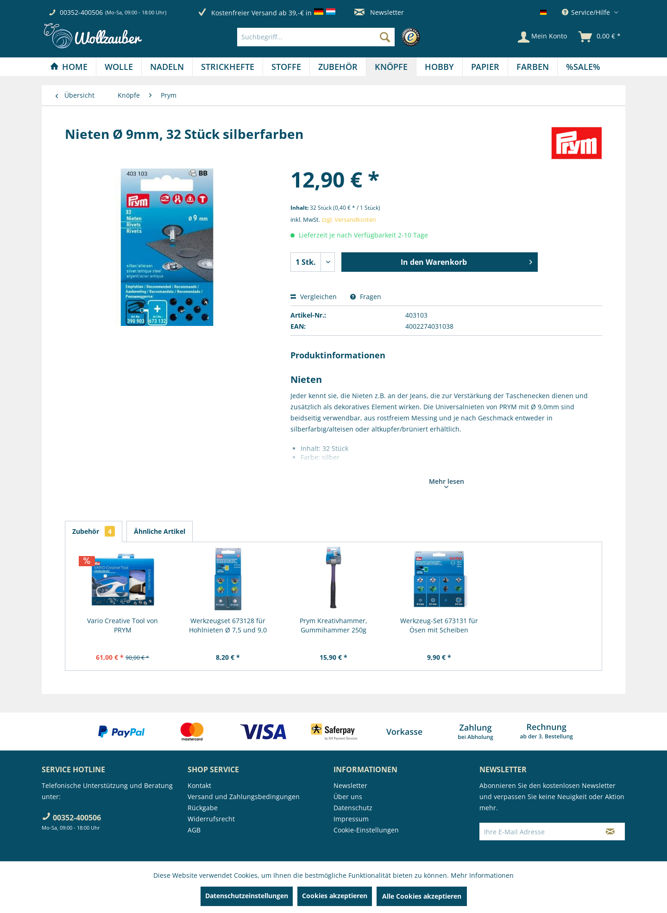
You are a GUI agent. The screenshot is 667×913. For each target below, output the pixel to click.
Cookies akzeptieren (334, 895)
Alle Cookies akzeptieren (421, 896)
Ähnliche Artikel (159, 531)
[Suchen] (385, 37)
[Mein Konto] (542, 37)
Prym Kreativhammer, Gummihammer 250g (333, 625)
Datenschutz (353, 807)
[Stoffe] (286, 66)
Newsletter (379, 12)
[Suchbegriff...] (316, 37)
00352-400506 (81, 12)
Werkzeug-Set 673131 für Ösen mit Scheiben (439, 625)
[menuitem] (331, 37)
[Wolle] (118, 66)
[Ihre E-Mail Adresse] (537, 831)
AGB (194, 829)
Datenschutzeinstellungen (246, 895)
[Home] (69, 66)
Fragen (365, 296)
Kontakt (199, 785)
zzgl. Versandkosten (348, 219)
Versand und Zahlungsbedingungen (244, 796)
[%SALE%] (583, 66)
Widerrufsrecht (211, 818)
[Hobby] (439, 66)
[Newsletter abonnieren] (610, 831)
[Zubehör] (338, 66)
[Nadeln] (167, 66)
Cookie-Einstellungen (366, 829)
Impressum (351, 818)
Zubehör (93, 531)
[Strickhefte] (228, 66)
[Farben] (532, 66)
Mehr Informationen (482, 875)
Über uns (348, 796)
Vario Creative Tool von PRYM (122, 625)
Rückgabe (203, 807)
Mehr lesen (446, 482)
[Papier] (485, 66)
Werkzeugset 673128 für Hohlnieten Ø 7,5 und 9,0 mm (228, 625)
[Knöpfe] (391, 66)
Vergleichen (313, 296)
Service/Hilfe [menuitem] (587, 12)
